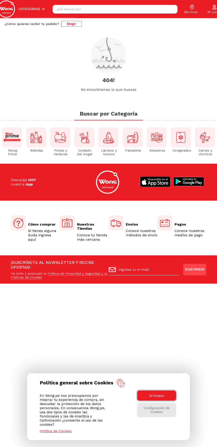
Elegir (71, 24)
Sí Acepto (156, 395)
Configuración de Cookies (156, 410)
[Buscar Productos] (173, 9)
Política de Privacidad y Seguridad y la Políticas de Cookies (59, 275)
